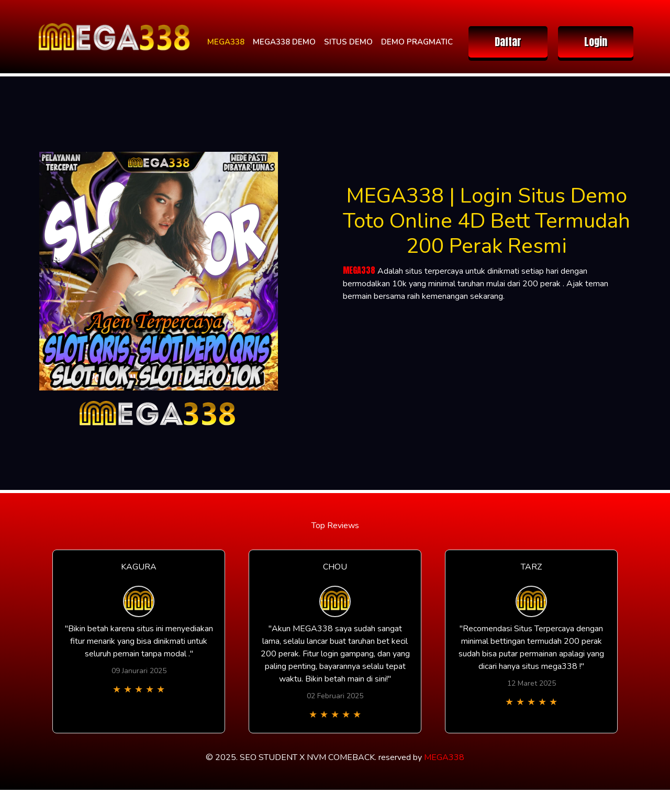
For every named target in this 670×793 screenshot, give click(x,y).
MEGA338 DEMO (284, 42)
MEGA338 (225, 42)
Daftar (508, 41)
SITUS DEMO (348, 42)
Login (595, 41)
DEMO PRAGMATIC (417, 42)
